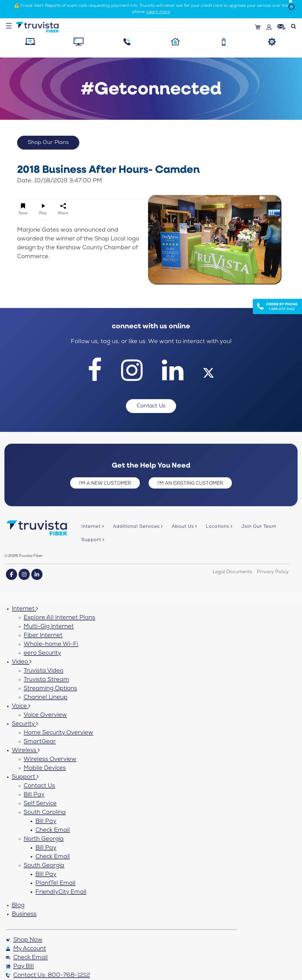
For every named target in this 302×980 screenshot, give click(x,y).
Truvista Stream (46, 680)
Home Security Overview (58, 733)
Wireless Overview (50, 760)
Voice (21, 706)
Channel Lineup (46, 698)
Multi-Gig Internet (49, 627)
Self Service (40, 804)
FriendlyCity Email (60, 892)
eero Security (42, 653)
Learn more (158, 12)
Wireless (26, 751)
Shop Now (24, 940)
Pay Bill (20, 967)
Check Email (52, 830)
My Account (26, 949)
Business (24, 914)
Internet (25, 609)
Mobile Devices (45, 768)
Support (25, 777)
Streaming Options (50, 689)
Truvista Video (43, 671)
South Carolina (45, 813)
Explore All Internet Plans (59, 618)
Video (22, 662)
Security (25, 724)
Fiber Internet (43, 636)
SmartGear (40, 742)
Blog (18, 906)
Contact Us (39, 786)
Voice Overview (45, 715)
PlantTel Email (55, 883)
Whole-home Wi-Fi (51, 645)
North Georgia (44, 839)
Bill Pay (34, 795)
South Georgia (44, 866)
